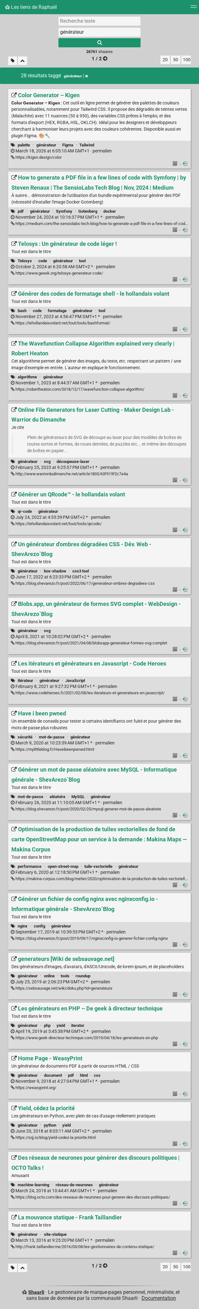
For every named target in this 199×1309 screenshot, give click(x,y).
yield (61, 1025)
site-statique (55, 1234)
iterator (77, 1025)
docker (109, 211)
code (42, 260)
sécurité (25, 737)
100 (186, 59)
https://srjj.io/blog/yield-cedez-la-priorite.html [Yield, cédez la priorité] (53, 1137)
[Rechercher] (99, 42)
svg (47, 461)
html (84, 1075)
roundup (82, 976)
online (49, 976)
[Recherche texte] (99, 21)
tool (82, 260)
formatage (57, 310)
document (53, 1075)
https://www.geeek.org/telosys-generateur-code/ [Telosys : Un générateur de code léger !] (57, 273)
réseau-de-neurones (74, 1184)
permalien (61, 151)
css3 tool (80, 571)
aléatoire (57, 796)
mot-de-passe (51, 737)
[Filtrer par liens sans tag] (12, 60)
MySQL (78, 796)
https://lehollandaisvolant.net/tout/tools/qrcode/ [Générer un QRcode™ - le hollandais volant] (56, 523)
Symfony (64, 211)
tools (65, 976)
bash (22, 310)
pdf (21, 211)
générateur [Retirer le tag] (76, 76)
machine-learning (33, 1184)
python (50, 1125)
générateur (46, 145)
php (47, 1025)
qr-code (25, 511)
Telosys (25, 260)
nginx (22, 926)
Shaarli (36, 1292)
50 (175, 59)
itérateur (25, 680)
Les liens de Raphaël (31, 7)
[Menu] (193, 9)
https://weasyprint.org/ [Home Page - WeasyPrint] (33, 1087)
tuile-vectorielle (98, 866)
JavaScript (75, 680)
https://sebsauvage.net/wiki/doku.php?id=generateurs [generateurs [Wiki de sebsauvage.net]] (61, 988)
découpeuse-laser (73, 461)
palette (24, 145)
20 (165, 59)
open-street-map (63, 866)
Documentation (159, 1298)
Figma (67, 145)
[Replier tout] (22, 60)
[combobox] (99, 32)
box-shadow (55, 571)
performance (29, 866)
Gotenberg (87, 211)
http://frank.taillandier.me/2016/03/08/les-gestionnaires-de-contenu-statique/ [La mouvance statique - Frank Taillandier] (82, 1246)
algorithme (27, 377)
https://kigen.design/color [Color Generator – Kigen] (36, 157)
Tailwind (86, 145)
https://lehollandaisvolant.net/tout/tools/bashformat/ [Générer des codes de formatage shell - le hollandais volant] (60, 323)
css (97, 1075)
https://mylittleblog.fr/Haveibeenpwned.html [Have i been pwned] (52, 749)
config (39, 926)
